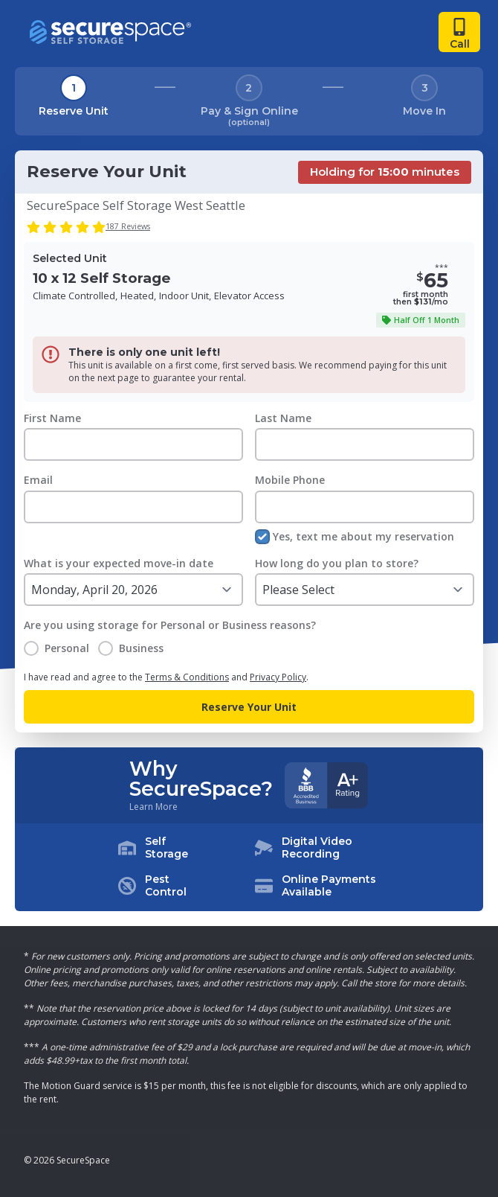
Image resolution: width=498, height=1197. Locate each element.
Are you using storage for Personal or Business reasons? (170, 625)
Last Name (283, 418)
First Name (52, 418)
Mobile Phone (290, 480)
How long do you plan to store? (336, 563)
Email (38, 480)
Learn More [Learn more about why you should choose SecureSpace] (153, 806)
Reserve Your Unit (249, 707)
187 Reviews (128, 226)
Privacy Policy (278, 677)
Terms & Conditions (187, 677)
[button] (249, 867)
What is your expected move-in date (118, 563)
